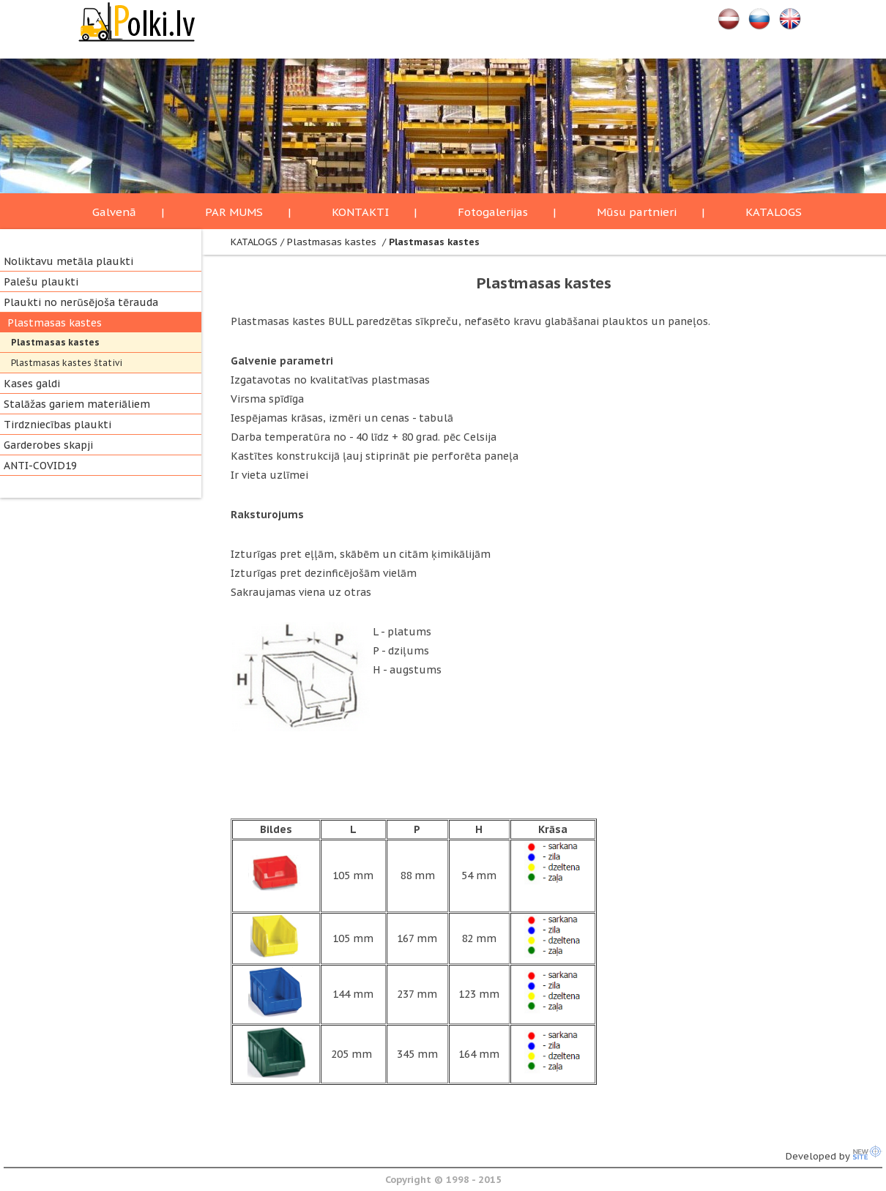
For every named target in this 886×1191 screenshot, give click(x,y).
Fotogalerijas (493, 212)
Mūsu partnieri (637, 212)
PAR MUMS (234, 212)
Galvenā (114, 212)
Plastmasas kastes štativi (66, 362)
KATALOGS (773, 212)
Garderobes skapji (48, 445)
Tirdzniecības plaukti (57, 424)
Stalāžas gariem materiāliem (77, 404)
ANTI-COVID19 (40, 465)
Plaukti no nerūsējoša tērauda (81, 302)
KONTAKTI (360, 212)
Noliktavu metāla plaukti (68, 261)
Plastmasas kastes (54, 322)
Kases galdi (32, 383)
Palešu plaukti (41, 281)
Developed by (834, 1156)
